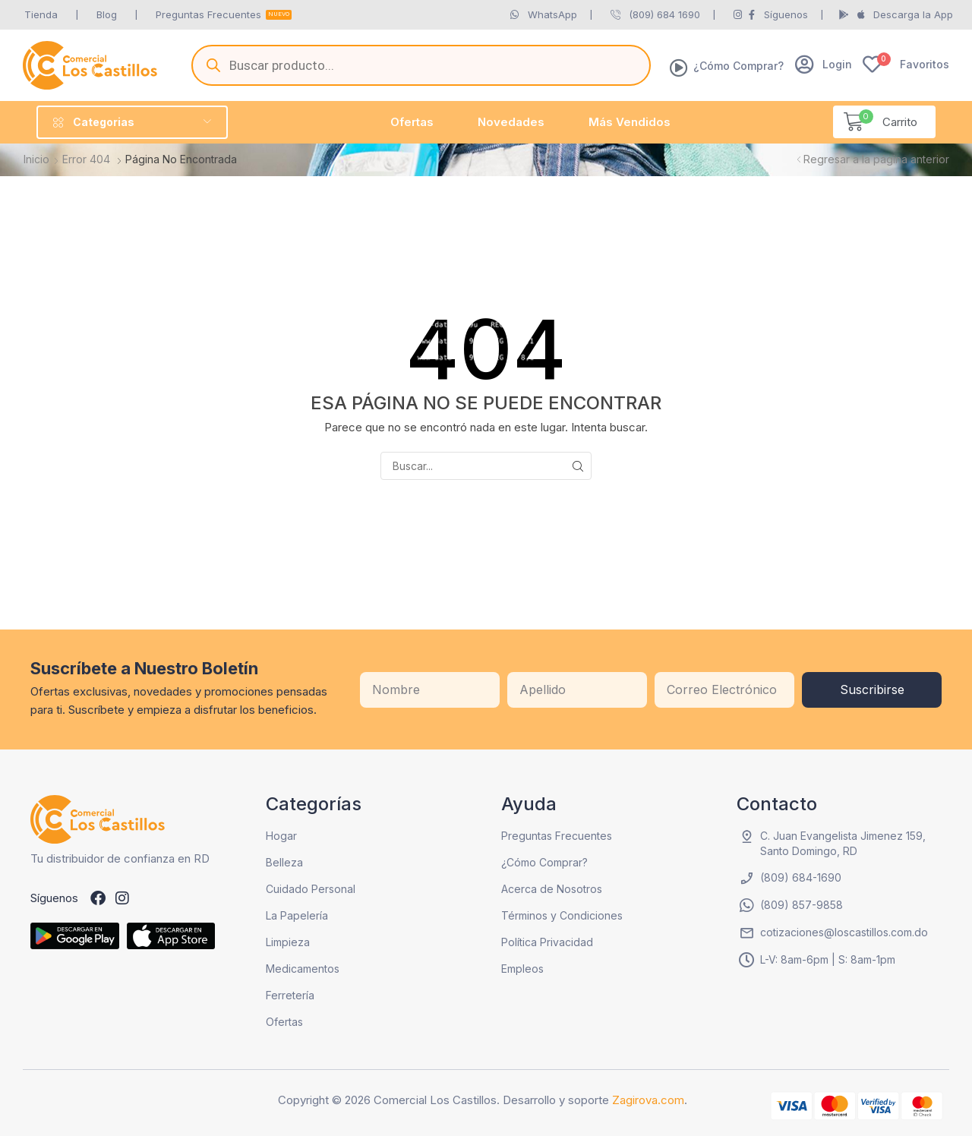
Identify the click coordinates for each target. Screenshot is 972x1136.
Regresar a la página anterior (876, 159)
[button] (823, 64)
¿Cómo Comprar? (738, 65)
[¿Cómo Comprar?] (679, 67)
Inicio (36, 159)
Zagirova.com (648, 1100)
